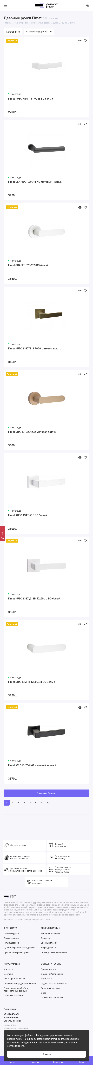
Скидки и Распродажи (52, 974)
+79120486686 (11, 1014)
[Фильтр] (2, 533)
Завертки (45, 938)
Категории (13, 31)
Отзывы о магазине (13, 995)
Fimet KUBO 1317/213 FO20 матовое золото (34, 348)
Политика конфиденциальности (24, 1042)
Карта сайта (47, 978)
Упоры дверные (48, 947)
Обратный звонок (12, 1021)
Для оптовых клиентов (52, 997)
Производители (48, 969)
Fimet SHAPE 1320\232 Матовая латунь (32, 431)
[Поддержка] (87, 5)
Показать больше (46, 793)
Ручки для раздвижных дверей (19, 947)
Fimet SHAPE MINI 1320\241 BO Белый (31, 681)
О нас (43, 993)
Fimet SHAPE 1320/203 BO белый (28, 265)
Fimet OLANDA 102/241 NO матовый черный (35, 181)
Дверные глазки (49, 943)
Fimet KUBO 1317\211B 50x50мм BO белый (34, 598)
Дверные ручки (11, 933)
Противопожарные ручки (16, 952)
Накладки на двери (50, 933)
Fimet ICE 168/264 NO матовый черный (32, 765)
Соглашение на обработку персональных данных (16, 989)
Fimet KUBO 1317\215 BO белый (27, 515)
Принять (46, 1054)
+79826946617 (11, 1017)
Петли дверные (11, 943)
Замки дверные (12, 938)
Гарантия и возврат (50, 988)
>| (47, 802)
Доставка (8, 974)
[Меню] (5, 5)
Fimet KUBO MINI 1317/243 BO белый (30, 98)
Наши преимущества (14, 978)
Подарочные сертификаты (54, 983)
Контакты (8, 969)
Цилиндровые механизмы (54, 952)
